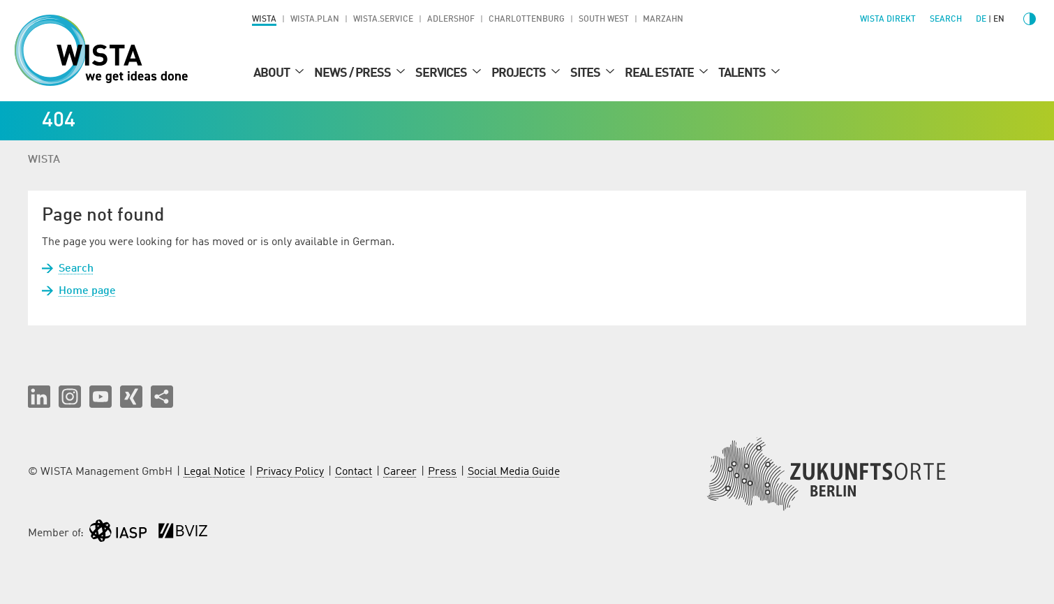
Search (76, 268)
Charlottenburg (527, 19)
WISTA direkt (888, 19)
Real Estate (660, 73)
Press (442, 472)
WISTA (264, 19)
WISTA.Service (383, 19)
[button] (39, 396)
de (981, 19)
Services (442, 73)
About (272, 73)
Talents (743, 73)
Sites (586, 73)
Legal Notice (214, 472)
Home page (87, 291)
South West (604, 19)
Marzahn (663, 19)
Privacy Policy (290, 472)
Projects (519, 73)
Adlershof (451, 19)
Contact (353, 472)
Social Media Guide (514, 472)
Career (400, 472)
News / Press (353, 73)
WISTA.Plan (314, 19)
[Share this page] (162, 396)
